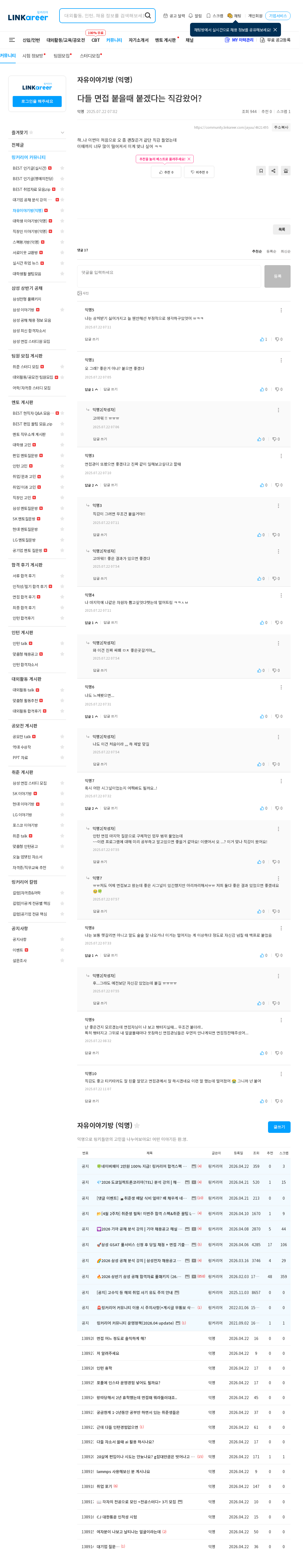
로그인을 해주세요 (37, 101)
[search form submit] (148, 16)
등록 (277, 277)
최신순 (286, 251)
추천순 (257, 251)
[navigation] (37, 145)
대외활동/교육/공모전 (66, 40)
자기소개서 (138, 40)
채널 (190, 40)
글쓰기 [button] (279, 1127)
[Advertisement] (184, 195)
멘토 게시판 (165, 40)
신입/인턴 (31, 40)
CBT (95, 37)
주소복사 (281, 127)
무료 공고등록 (274, 40)
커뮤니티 (114, 40)
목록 (281, 229)
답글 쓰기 (92, 339)
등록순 (271, 251)
